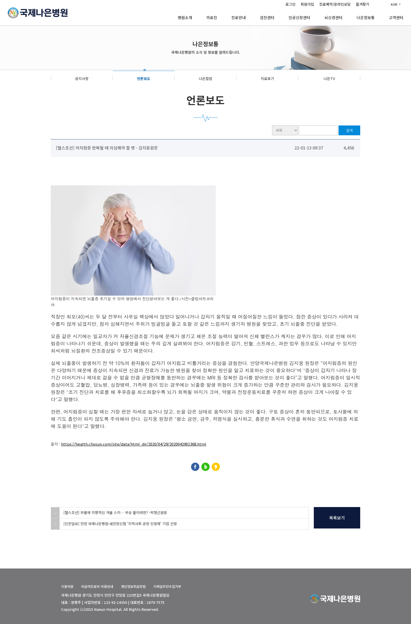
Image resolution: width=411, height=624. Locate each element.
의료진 (211, 17)
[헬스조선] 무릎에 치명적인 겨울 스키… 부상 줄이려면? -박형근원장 (115, 512)
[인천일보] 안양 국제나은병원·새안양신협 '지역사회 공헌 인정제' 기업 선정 (120, 523)
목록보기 (337, 518)
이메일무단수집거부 (167, 586)
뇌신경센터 (333, 17)
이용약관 (67, 586)
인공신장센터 (299, 17)
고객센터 (396, 17)
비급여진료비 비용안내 (97, 586)
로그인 (290, 4)
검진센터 (267, 17)
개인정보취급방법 (133, 586)
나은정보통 (366, 17)
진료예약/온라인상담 (335, 4)
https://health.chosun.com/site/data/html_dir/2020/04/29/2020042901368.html (133, 444)
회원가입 (307, 4)
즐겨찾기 (362, 4)
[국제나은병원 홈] (38, 12)
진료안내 (238, 17)
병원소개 (185, 17)
